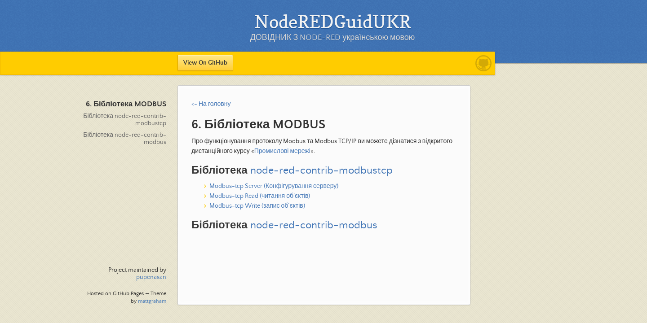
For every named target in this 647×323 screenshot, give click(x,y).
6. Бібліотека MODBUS (126, 104)
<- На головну (210, 104)
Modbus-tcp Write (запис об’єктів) (257, 206)
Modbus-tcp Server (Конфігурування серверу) (273, 186)
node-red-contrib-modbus (313, 225)
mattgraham (152, 301)
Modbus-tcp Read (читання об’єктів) (259, 196)
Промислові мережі (282, 151)
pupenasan (151, 277)
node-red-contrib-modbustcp (321, 171)
